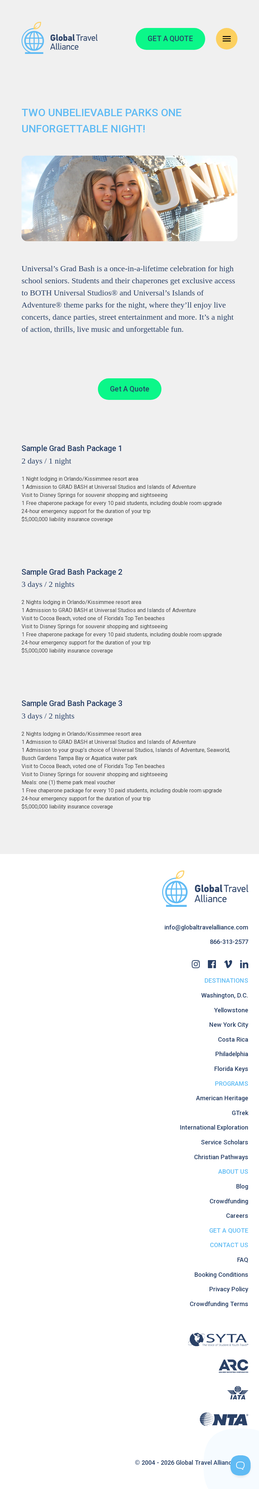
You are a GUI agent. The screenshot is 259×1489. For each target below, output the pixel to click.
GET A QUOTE (170, 38)
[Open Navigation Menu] (226, 39)
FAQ (242, 1259)
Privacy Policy (228, 1289)
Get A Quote (129, 389)
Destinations (226, 980)
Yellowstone (231, 1010)
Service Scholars (224, 1142)
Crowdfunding (229, 1201)
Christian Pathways (221, 1157)
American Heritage (222, 1098)
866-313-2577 (229, 941)
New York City (228, 1024)
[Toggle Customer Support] (240, 1465)
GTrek (240, 1112)
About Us (233, 1171)
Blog (242, 1186)
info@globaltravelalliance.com (206, 927)
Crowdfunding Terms (219, 1303)
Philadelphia (231, 1053)
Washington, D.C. (224, 995)
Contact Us (229, 1244)
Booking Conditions (221, 1274)
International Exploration (214, 1127)
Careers (237, 1215)
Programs (231, 1083)
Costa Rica (233, 1039)
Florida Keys (231, 1068)
